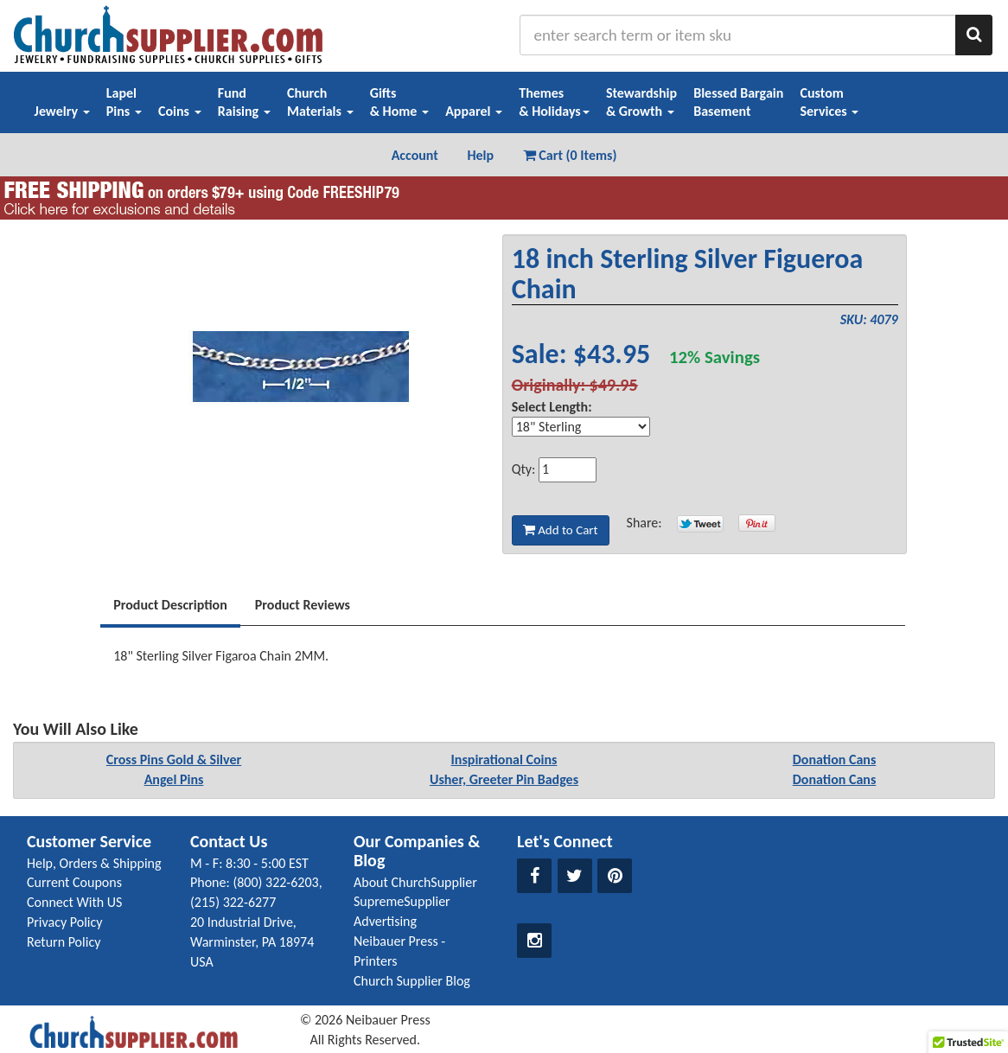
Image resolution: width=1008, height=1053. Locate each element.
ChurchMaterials (320, 102)
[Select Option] (581, 427)
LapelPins (124, 102)
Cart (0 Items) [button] (570, 155)
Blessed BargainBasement (738, 102)
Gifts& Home (399, 102)
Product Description (170, 605)
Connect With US (74, 902)
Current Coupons (74, 882)
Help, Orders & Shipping (94, 863)
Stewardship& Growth (641, 102)
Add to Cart (560, 530)
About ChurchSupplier (415, 882)
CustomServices (829, 102)
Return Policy (63, 942)
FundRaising (244, 102)
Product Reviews (302, 605)
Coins (179, 111)
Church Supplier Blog (412, 981)
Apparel (473, 111)
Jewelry (62, 111)
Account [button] (415, 155)
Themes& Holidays (554, 102)
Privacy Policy (65, 922)
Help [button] (480, 155)
